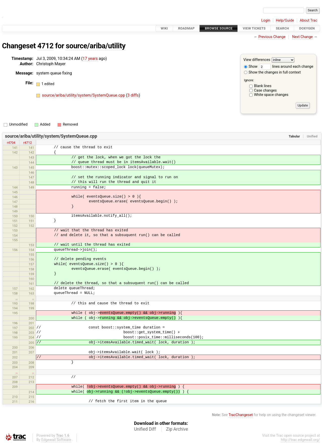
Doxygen (307, 28)
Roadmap (186, 28)
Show (251, 66)
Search (282, 28)
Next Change (302, 37)
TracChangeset (240, 415)
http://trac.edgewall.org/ (300, 440)
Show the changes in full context (272, 72)
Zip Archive (177, 429)
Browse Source (218, 28)
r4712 (27, 142)
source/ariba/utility (95, 46)
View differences (257, 60)
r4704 (11, 142)
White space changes (271, 95)
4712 (45, 46)
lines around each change (286, 66)
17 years (90, 58)
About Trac (308, 20)
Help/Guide (285, 20)
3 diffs (133, 95)
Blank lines (262, 86)
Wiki (164, 28)
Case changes (265, 90)
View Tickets (254, 28)
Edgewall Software (56, 440)
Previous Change (272, 37)
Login (265, 20)
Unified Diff (145, 429)
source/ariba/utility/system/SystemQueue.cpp (84, 95)
